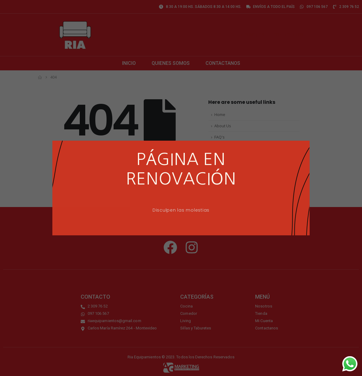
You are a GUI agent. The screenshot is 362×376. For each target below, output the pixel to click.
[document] (181, 188)
